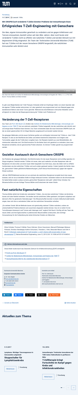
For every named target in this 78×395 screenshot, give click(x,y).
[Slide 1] (61, 387)
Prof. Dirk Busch (17, 124)
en (62, 4)
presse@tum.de (10, 283)
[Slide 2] (63, 387)
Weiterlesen (10, 369)
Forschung (5, 15)
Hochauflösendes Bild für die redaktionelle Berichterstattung (26, 259)
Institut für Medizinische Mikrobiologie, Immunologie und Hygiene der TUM (31, 256)
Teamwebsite (10, 285)
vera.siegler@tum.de (12, 279)
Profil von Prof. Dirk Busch (15, 253)
